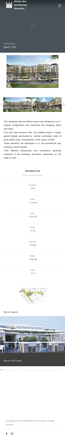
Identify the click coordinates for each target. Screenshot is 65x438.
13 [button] (35, 372)
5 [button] (13, 372)
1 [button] (1, 372)
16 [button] (44, 372)
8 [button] (21, 372)
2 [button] (4, 372)
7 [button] (18, 372)
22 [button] (61, 372)
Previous (1, 104)
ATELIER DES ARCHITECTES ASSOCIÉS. (34, 421)
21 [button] (58, 372)
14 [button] (38, 372)
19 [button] (52, 372)
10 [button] (27, 372)
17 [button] (47, 372)
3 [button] (7, 372)
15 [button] (41, 372)
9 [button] (24, 372)
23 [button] (64, 372)
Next (63, 104)
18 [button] (49, 372)
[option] (32, 343)
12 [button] (32, 372)
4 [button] (10, 372)
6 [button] (15, 372)
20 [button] (55, 372)
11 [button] (30, 372)
